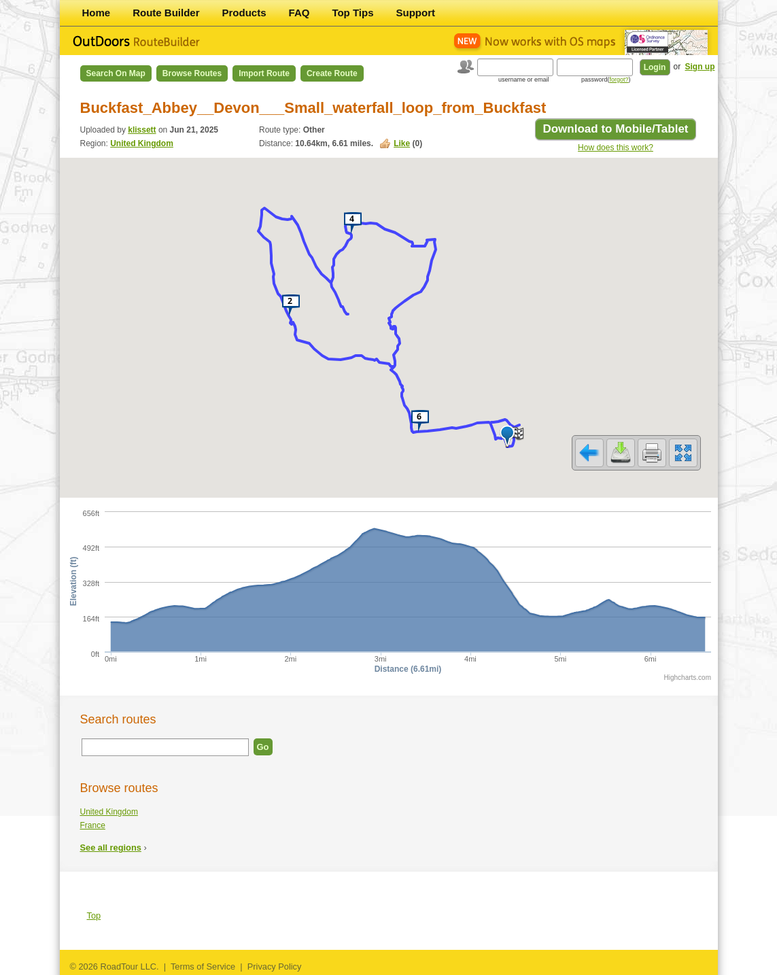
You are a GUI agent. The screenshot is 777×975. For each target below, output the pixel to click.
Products (244, 12)
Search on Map (115, 73)
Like (402, 143)
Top (94, 915)
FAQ (299, 12)
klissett (142, 130)
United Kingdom (141, 143)
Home (96, 12)
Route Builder (166, 12)
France (92, 825)
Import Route (264, 73)
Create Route (332, 73)
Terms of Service (203, 966)
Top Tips (352, 12)
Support (416, 12)
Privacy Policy (274, 966)
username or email (523, 79)
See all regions (110, 847)
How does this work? (615, 147)
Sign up (700, 66)
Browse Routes (192, 73)
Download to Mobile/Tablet (615, 128)
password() (606, 79)
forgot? (618, 79)
